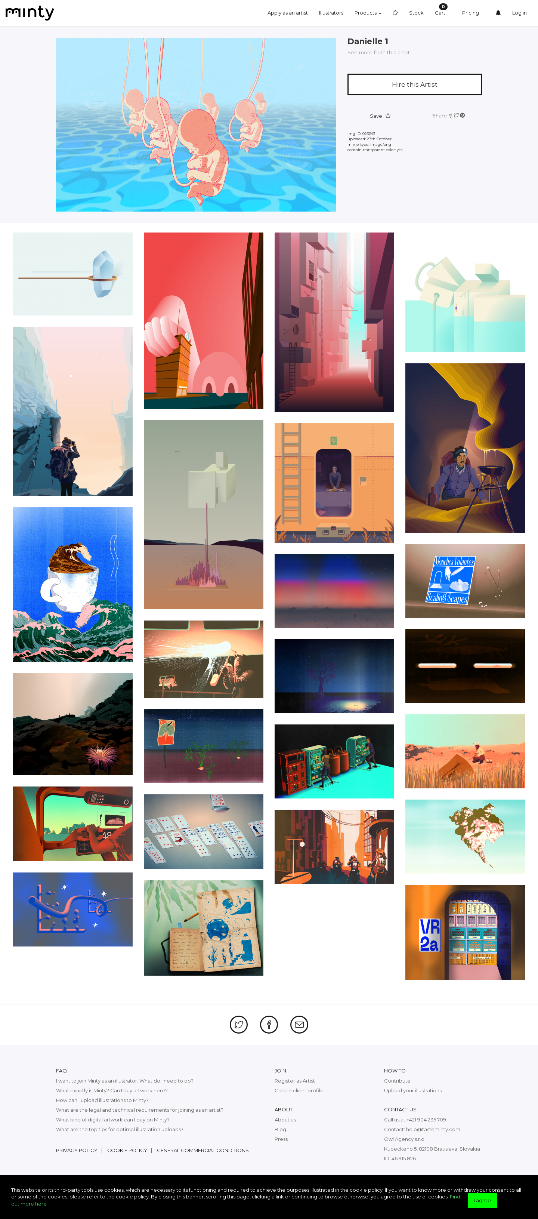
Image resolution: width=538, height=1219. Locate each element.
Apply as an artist (288, 13)
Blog (280, 1129)
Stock (416, 13)
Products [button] (368, 13)
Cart (441, 9)
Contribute (397, 1081)
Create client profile (299, 1090)
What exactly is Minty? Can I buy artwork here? (112, 1090)
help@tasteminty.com (433, 1129)
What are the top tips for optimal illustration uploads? (119, 1129)
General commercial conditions (203, 1150)
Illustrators (331, 13)
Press (281, 1139)
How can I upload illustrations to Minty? (102, 1100)
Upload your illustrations (413, 1090)
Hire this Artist (414, 84)
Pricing (470, 13)
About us (285, 1120)
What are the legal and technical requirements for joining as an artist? (139, 1110)
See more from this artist (378, 52)
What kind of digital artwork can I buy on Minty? (113, 1120)
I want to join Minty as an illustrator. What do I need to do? (125, 1081)
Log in (519, 13)
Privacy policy (77, 1150)
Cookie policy (127, 1150)
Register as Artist (295, 1081)
